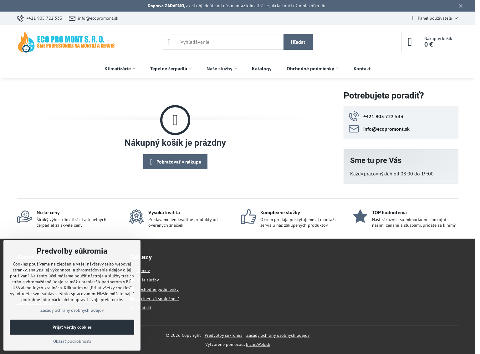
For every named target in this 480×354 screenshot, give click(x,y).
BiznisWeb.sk (258, 344)
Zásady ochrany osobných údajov (278, 335)
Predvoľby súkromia (224, 335)
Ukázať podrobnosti (72, 341)
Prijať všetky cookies (72, 327)
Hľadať (298, 42)
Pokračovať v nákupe (174, 162)
